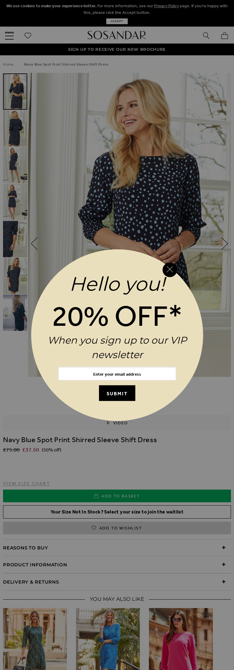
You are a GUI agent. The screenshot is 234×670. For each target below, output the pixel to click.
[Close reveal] (170, 270)
